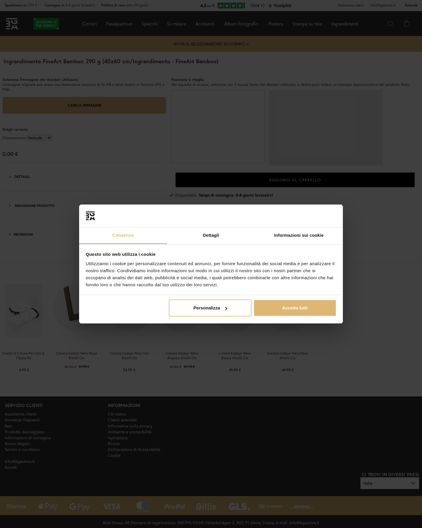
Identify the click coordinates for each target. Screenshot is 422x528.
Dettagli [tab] (211, 235)
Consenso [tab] (123, 235)
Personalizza (210, 307)
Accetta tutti (295, 307)
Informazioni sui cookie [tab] (299, 235)
